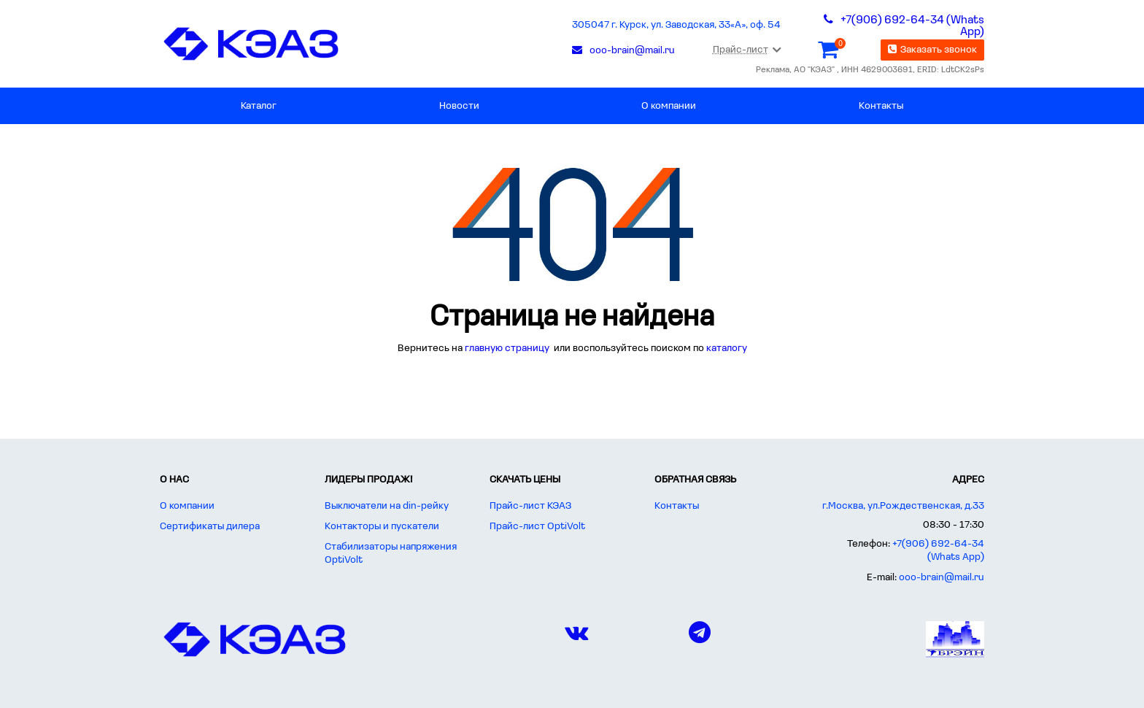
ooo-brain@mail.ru (941, 577)
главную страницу (508, 348)
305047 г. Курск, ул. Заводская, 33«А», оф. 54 (676, 25)
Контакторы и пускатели (382, 526)
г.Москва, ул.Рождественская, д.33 (903, 506)
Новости (459, 106)
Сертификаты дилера (210, 526)
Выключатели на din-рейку (387, 506)
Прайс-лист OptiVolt (537, 526)
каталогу (726, 348)
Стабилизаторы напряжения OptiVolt (391, 554)
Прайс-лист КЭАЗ (530, 506)
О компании (668, 106)
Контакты (881, 106)
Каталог (259, 106)
